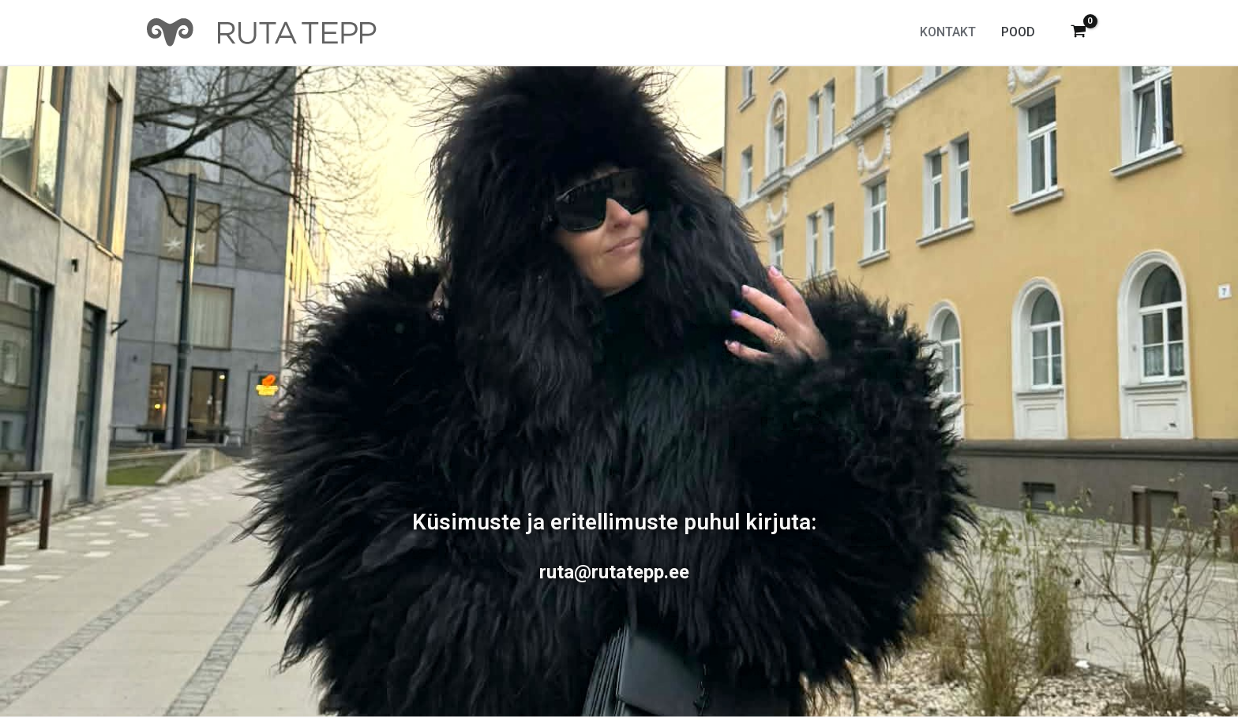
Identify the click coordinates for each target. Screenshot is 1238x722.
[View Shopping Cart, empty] (1078, 33)
